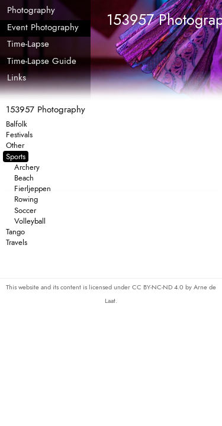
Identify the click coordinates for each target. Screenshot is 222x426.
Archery (27, 167)
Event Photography (43, 27)
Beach (24, 177)
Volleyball (30, 221)
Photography (31, 10)
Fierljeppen (32, 188)
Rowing (26, 199)
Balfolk (16, 124)
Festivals (19, 134)
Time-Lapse (28, 43)
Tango (15, 231)
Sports (15, 156)
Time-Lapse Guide (41, 60)
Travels (16, 242)
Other (15, 145)
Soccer (25, 210)
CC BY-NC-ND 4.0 (158, 287)
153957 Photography (45, 109)
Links (16, 77)
